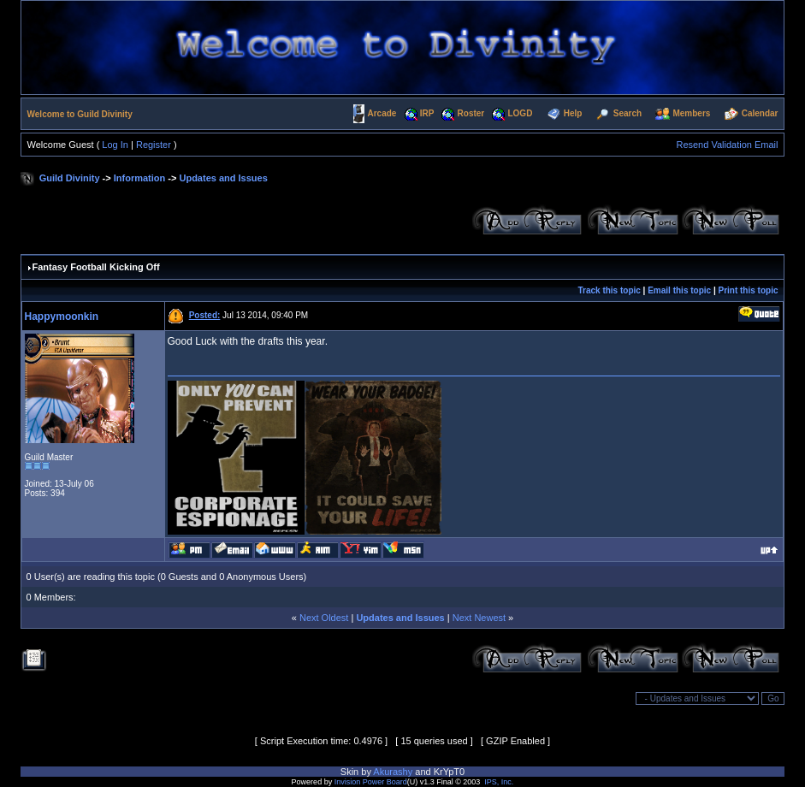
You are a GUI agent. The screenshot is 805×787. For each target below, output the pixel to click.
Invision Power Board (370, 782)
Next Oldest (323, 617)
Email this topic (679, 290)
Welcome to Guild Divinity (80, 114)
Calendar (760, 113)
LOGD (519, 113)
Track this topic (608, 290)
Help (573, 113)
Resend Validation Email (727, 144)
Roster (471, 113)
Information (140, 178)
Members (691, 113)
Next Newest (479, 617)
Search (627, 113)
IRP (427, 113)
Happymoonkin (62, 316)
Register (153, 144)
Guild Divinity (69, 178)
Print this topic (748, 290)
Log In (115, 144)
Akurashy (392, 771)
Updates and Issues (223, 178)
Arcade (382, 113)
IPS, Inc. (498, 782)
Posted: (205, 315)
